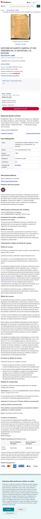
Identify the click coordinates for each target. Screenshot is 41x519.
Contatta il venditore (7, 133)
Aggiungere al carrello (20, 108)
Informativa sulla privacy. (8, 504)
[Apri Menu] (3, 6)
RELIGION (18, 165)
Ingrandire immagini (20, 44)
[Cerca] (38, 6)
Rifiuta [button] (21, 509)
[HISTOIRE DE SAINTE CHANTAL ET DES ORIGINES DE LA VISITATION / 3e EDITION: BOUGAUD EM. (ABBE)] (20, 27)
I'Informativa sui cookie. (17, 501)
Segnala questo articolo (33, 133)
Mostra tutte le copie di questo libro (11, 80)
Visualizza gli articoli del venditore (10, 75)
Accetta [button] (8, 509)
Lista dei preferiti (5, 64)
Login (33, 2)
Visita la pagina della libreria (9, 181)
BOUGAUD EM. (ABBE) (13, 10)
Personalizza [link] (9, 513)
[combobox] (23, 6)
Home (2, 10)
